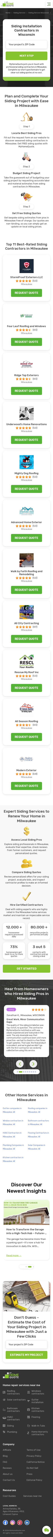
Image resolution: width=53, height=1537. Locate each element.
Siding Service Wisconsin (38, 13)
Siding (8, 1425)
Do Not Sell (32, 1468)
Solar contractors (14, 1400)
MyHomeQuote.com (17, 1530)
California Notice (36, 1462)
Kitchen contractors (35, 1409)
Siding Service (19, 13)
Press (29, 1474)
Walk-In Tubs (36, 1425)
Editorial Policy (34, 1480)
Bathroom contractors (11, 1409)
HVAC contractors (11, 1418)
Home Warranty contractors (37, 1433)
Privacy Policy (34, 1456)
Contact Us (9, 1480)
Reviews (7, 1468)
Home (8, 13)
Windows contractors (35, 1392)
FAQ (5, 1462)
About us (7, 1474)
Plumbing (10, 1432)
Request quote (26, 292)
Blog (5, 1456)
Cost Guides (9, 1496)
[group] (26, 1230)
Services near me (32, 1496)
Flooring (33, 1417)
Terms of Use (33, 1450)
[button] (17, 1072)
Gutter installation (35, 1401)
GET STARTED (26, 968)
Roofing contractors (11, 1392)
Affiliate (7, 1450)
